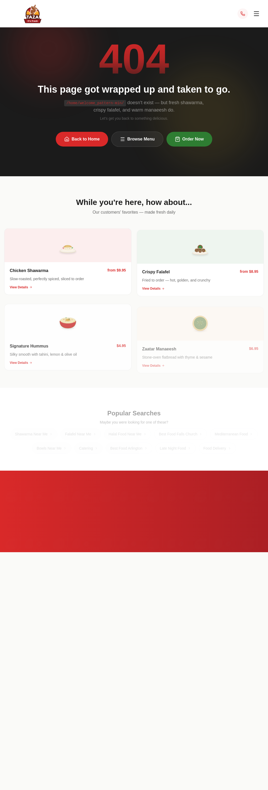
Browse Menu (137, 140)
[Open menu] (256, 13)
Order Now (189, 140)
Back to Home (82, 140)
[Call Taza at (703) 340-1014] (242, 13)
